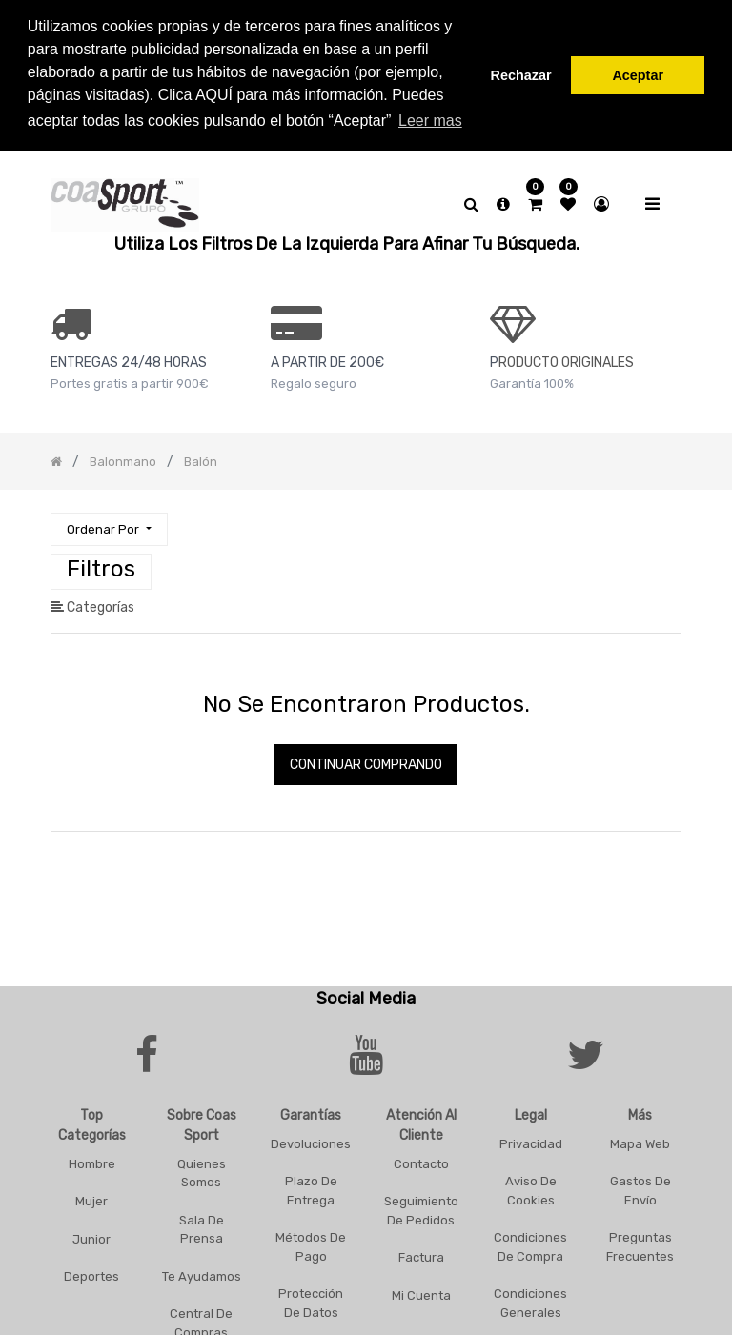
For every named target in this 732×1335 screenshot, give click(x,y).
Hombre (92, 1160)
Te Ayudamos (201, 1272)
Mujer (91, 1198)
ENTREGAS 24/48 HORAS (129, 360)
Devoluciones (311, 1140)
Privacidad (530, 1140)
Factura (421, 1254)
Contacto (421, 1160)
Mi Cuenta (421, 1291)
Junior (91, 1235)
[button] (109, 526)
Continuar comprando (366, 762)
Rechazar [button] (521, 75)
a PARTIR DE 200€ (327, 360)
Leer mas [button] (430, 120)
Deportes (91, 1273)
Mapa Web (640, 1140)
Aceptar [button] (637, 75)
